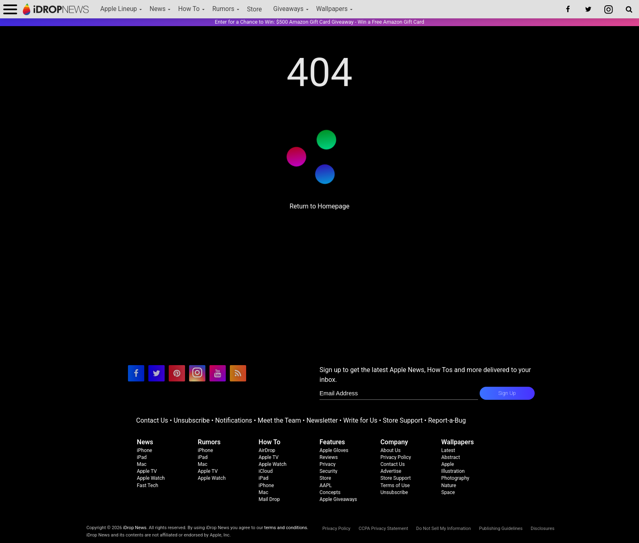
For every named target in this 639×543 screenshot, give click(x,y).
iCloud (266, 471)
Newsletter (322, 420)
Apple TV (147, 471)
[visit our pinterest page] (177, 373)
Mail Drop (269, 499)
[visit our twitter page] (156, 373)
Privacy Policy (395, 457)
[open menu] (10, 9)
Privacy (327, 464)
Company (394, 442)
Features (332, 442)
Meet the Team (279, 420)
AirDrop (267, 450)
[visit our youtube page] (217, 373)
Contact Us (152, 420)
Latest (448, 450)
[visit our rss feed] (238, 373)
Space (448, 492)
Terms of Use (395, 485)
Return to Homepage (319, 206)
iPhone (144, 450)
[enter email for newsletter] (399, 393)
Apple (447, 464)
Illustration (453, 471)
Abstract (450, 457)
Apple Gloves (334, 450)
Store (254, 9)
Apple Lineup (118, 9)
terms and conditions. (286, 527)
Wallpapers (332, 9)
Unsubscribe (192, 420)
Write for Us (360, 420)
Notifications (233, 420)
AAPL (326, 485)
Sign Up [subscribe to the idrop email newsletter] (507, 393)
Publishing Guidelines (500, 528)
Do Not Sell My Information (443, 528)
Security (328, 471)
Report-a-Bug (447, 420)
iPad (142, 457)
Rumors (223, 9)
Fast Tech (147, 485)
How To (189, 9)
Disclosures (542, 528)
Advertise (390, 471)
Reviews (329, 457)
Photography (455, 478)
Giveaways (288, 9)
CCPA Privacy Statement (383, 528)
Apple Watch (151, 478)
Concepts (330, 492)
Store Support (403, 420)
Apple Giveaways (338, 499)
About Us (390, 450)
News (157, 9)
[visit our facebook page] (136, 373)
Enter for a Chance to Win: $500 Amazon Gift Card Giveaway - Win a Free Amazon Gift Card (319, 22)
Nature (448, 485)
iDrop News (134, 527)
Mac (142, 464)
